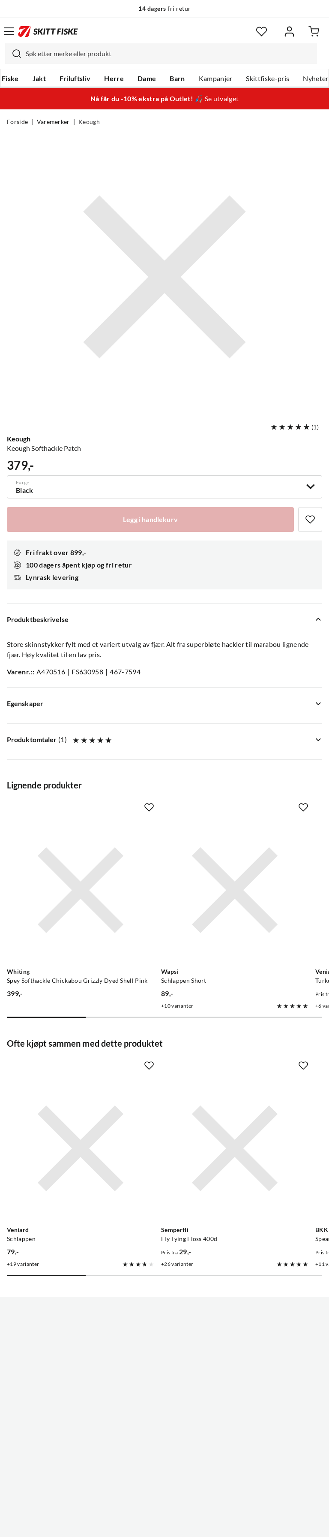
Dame (147, 78)
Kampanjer (216, 78)
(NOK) (164, 1497)
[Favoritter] (261, 31)
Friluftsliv (75, 78)
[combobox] (161, 53)
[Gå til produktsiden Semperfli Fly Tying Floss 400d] (234, 1148)
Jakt (39, 78)
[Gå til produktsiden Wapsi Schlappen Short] (234, 890)
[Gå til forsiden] (48, 31)
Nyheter (315, 78)
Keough (89, 121)
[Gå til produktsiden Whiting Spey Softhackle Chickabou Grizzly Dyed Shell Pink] (80, 890)
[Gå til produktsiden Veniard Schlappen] (80, 1148)
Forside (17, 121)
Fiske (10, 78)
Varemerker (53, 121)
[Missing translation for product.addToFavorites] (310, 519)
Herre (114, 78)
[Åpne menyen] (9, 31)
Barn (177, 78)
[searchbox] (169, 53)
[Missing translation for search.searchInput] (13, 53)
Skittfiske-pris (267, 78)
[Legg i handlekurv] (150, 519)
